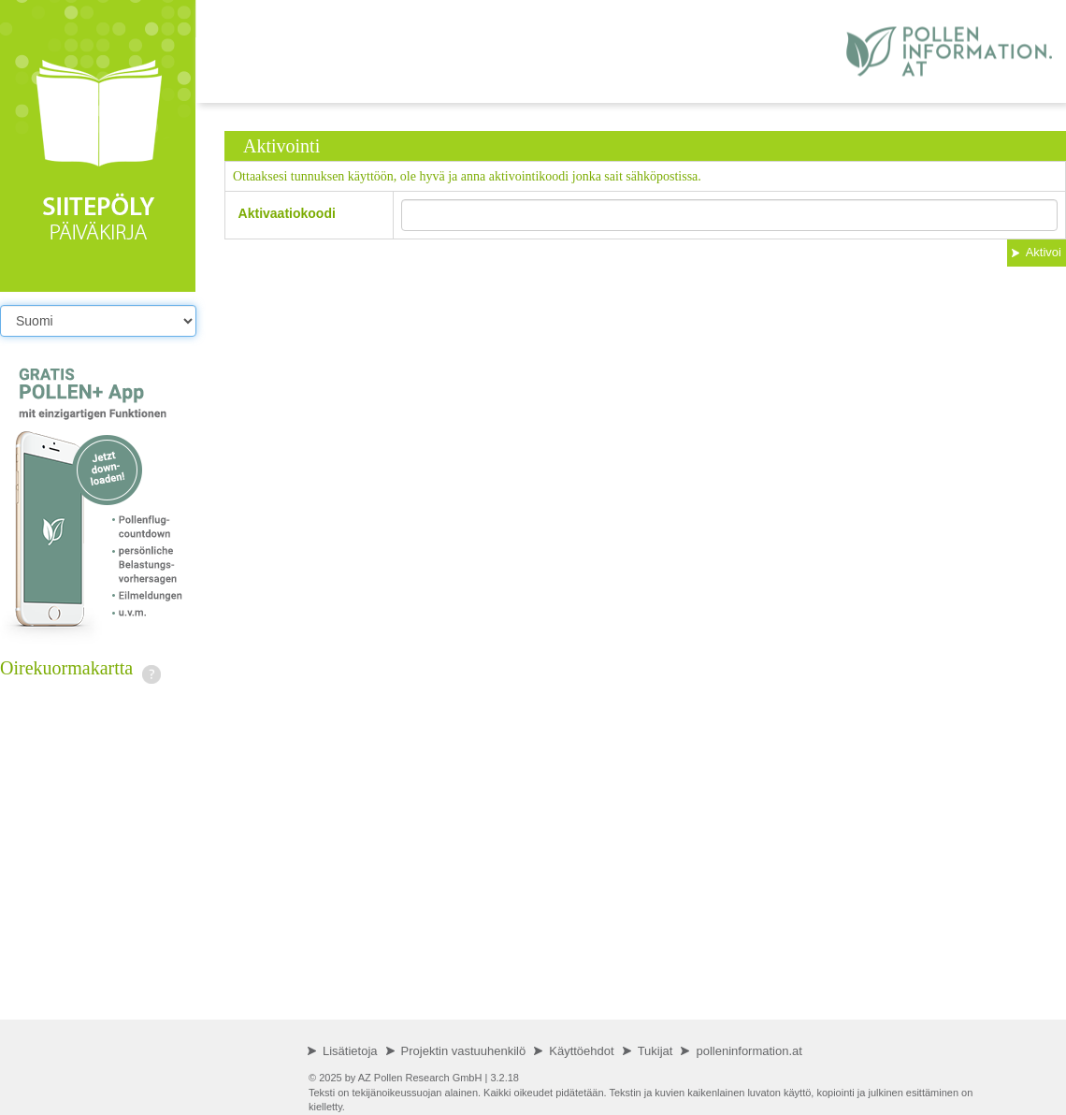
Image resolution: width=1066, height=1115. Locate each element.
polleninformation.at (748, 1051)
